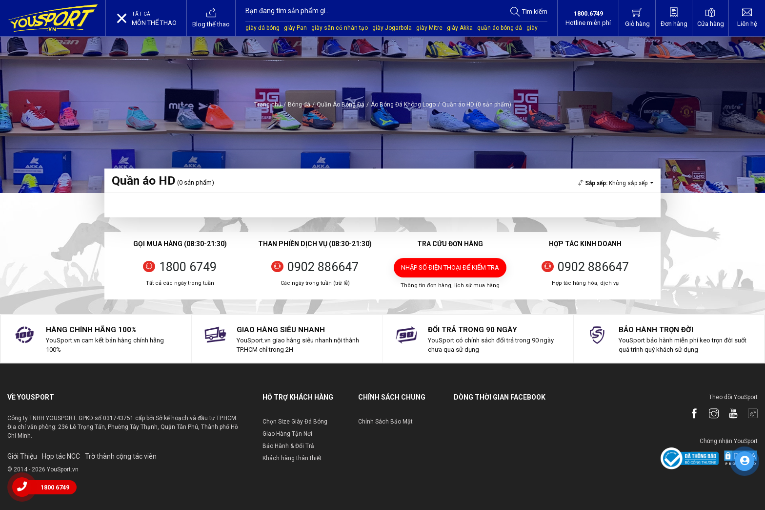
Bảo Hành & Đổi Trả (288, 446)
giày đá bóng (262, 27)
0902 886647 (323, 267)
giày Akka (460, 27)
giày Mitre (429, 27)
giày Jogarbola (392, 27)
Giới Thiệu (22, 456)
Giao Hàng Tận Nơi (287, 433)
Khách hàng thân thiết (292, 458)
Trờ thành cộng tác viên (121, 456)
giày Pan (295, 27)
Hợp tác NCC (61, 456)
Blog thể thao (211, 17)
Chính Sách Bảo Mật (385, 421)
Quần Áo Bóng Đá (340, 104)
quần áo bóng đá (499, 27)
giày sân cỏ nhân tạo (339, 27)
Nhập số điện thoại (450, 267)
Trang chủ (268, 104)
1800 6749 (188, 267)
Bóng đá (299, 104)
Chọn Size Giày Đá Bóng (294, 421)
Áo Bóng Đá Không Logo (403, 104)
